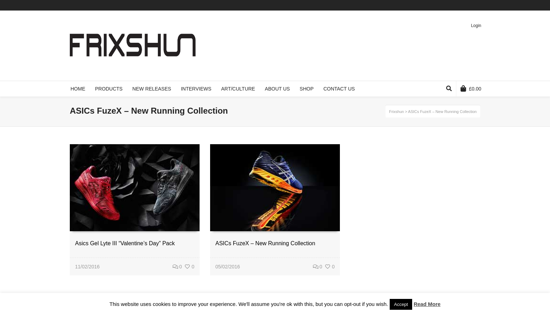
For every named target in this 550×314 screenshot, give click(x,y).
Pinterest (469, 5)
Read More (427, 304)
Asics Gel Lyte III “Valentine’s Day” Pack (125, 243)
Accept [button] (401, 304)
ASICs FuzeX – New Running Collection (265, 243)
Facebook (449, 5)
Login (476, 25)
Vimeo (459, 5)
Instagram (479, 5)
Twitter (439, 5)
